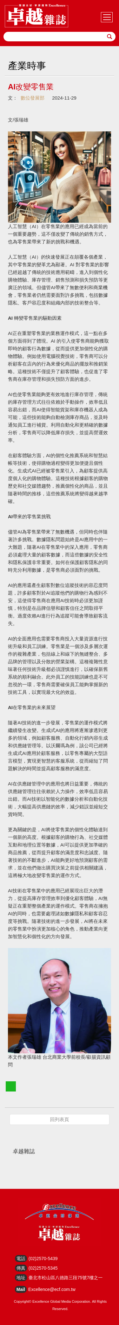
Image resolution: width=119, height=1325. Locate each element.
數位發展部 (32, 98)
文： (12, 98)
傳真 (21, 1268)
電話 (21, 1258)
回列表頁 (59, 1119)
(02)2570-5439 (43, 1258)
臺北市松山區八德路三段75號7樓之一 (65, 1277)
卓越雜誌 (24, 1151)
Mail (21, 1289)
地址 (21, 1277)
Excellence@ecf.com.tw (52, 1289)
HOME (36, 16)
